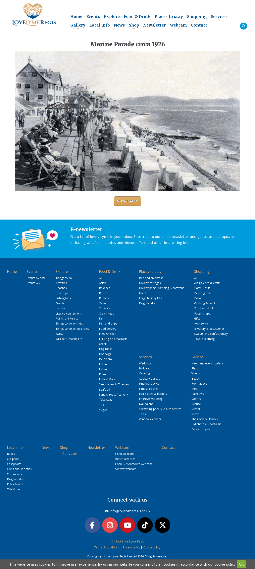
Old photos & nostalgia (206, 424)
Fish (101, 318)
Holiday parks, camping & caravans (161, 288)
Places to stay (169, 17)
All (100, 278)
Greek (103, 344)
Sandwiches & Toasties (114, 384)
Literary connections (69, 313)
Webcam (178, 26)
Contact (199, 25)
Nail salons (146, 404)
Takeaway (105, 399)
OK (241, 564)
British (103, 293)
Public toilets (15, 484)
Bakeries (104, 288)
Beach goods (202, 293)
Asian (102, 283)
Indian (103, 364)
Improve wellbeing (151, 399)
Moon (195, 389)
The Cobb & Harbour (204, 419)
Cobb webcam (124, 454)
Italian (103, 369)
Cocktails (105, 308)
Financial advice (149, 383)
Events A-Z (34, 283)
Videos (195, 373)
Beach (195, 378)
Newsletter (154, 25)
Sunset (195, 409)
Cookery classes (149, 378)
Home (76, 16)
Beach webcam (125, 459)
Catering (144, 373)
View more (127, 201)
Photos (196, 368)
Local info (99, 26)
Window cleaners (150, 419)
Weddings (145, 363)
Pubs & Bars (107, 379)
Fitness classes (148, 389)
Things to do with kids (70, 323)
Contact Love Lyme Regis (127, 541)
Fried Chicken (107, 333)
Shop (134, 26)
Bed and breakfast (151, 278)
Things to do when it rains (72, 329)
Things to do (64, 278)
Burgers (104, 298)
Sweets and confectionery (211, 333)
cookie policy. (225, 564)
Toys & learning (204, 339)
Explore (112, 17)
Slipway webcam (125, 469)
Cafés (102, 303)
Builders (144, 368)
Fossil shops (202, 313)
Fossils (60, 303)
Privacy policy (131, 547)
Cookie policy (151, 547)
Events (93, 17)
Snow (195, 414)
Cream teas (106, 313)
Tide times (14, 489)
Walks (59, 333)
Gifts (197, 318)
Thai (102, 405)
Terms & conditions (107, 547)
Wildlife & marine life (69, 339)
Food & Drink (137, 17)
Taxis (142, 414)
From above (199, 383)
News (119, 25)
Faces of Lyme (201, 429)
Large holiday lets (150, 298)
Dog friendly (147, 303)
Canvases (69, 453)
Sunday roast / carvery (113, 394)
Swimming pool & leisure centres (160, 409)
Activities (61, 283)
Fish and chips (108, 323)
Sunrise (196, 404)
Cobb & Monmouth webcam (133, 464)
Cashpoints (14, 464)
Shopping (197, 17)
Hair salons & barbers (153, 394)
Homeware (201, 323)
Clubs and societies (19, 469)
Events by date (36, 278)
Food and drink (204, 308)
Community (14, 474)
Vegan (103, 410)
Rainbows (197, 394)
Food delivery (107, 329)
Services (219, 17)
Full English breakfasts (113, 339)
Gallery (77, 26)
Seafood (104, 389)
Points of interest (67, 318)
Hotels (143, 293)
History (60, 308)
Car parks (13, 459)
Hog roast (105, 349)
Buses (11, 454)
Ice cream (105, 359)
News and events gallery (207, 363)
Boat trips (62, 293)
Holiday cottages (150, 283)
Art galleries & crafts (207, 283)
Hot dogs (105, 354)
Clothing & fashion (206, 303)
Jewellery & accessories (209, 329)
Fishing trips (63, 298)
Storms (196, 399)
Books (198, 298)
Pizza (102, 374)
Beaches (61, 288)
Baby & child (202, 288)
